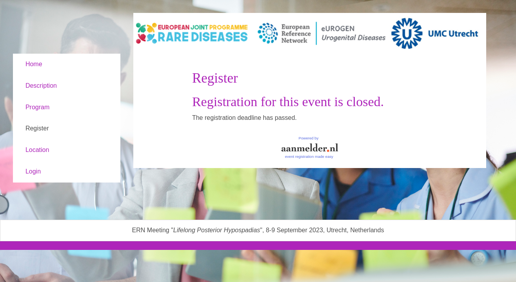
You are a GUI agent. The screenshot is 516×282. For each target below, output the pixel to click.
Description (41, 85)
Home (33, 64)
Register (37, 128)
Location (37, 149)
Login (33, 171)
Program (37, 107)
